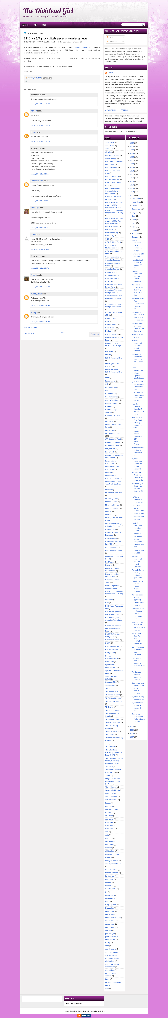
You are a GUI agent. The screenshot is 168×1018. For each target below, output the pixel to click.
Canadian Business (112, 260)
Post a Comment (30, 327)
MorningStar (110, 515)
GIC (106, 384)
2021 (132, 160)
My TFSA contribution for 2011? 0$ (137, 499)
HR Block (108, 407)
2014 (132, 185)
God (107, 390)
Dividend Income (111, 334)
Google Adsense (111, 397)
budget (108, 803)
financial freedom (111, 873)
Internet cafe (110, 430)
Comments (112, 42)
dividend (108, 848)
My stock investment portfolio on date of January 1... (137, 464)
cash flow (108, 813)
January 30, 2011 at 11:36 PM (40, 322)
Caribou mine (110, 272)
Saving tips (109, 662)
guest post (109, 879)
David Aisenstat (111, 325)
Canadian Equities (112, 269)
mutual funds (110, 927)
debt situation (110, 841)
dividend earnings (112, 854)
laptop (107, 902)
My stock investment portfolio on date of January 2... (137, 276)
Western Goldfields (112, 790)
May (133, 223)
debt (107, 835)
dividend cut (109, 851)
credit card (109, 822)
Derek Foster (110, 328)
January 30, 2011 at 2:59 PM (40, 268)
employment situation (113, 864)
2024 (132, 150)
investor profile (110, 889)
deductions (109, 845)
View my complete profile (116, 110)
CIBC (107, 239)
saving (107, 943)
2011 (132, 195)
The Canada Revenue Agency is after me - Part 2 (138, 663)
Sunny (33, 132)
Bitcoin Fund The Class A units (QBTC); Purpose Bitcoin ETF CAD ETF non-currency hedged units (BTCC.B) (114, 208)
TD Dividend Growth (113, 698)
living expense (110, 905)
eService (108, 857)
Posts (110, 37)
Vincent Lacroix (111, 787)
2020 (132, 164)
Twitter (107, 775)
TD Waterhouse (111, 731)
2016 (132, 178)
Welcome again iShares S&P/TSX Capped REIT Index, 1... (138, 600)
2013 (132, 188)
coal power (109, 819)
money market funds (113, 918)
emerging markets (112, 861)
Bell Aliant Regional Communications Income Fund (112, 191)
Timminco (109, 766)
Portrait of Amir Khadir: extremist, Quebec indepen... (137, 586)
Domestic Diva (37, 181)
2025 (132, 146)
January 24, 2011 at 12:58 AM (40, 141)
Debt (35, 25)
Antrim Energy (110, 158)
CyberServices (110, 318)
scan (107, 946)
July (133, 216)
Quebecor (109, 600)
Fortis (107, 378)
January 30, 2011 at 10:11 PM (40, 287)
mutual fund (109, 924)
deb (106, 832)
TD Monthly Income (112, 719)
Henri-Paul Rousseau (113, 415)
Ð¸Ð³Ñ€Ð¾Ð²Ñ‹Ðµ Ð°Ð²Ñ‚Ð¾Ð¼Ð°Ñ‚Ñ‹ (47, 1)
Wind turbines (110, 793)
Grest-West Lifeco (112, 403)
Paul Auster (109, 562)
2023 (132, 153)
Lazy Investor (110, 449)
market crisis (110, 911)
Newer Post (29, 334)
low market (109, 908)
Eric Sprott (109, 351)
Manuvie (108, 472)
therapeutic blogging (113, 982)
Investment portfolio (112, 433)
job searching (110, 898)
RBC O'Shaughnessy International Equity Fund (113, 628)
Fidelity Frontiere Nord (113, 358)
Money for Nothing (112, 505)
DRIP (107, 321)
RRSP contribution (112, 646)
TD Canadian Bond (112, 695)
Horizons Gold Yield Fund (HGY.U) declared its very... (137, 423)
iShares (108, 882)
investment (109, 886)
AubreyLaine (36, 294)
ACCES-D (109, 149)
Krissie (34, 275)
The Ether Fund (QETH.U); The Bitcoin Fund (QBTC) (113, 752)
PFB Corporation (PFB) (114, 550)
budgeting (109, 806)
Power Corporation (112, 586)
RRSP (107, 643)
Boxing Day (109, 236)
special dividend (111, 955)
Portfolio (25, 25)
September (136, 209)
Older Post (95, 334)
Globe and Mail (111, 387)
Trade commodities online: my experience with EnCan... (138, 373)
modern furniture (80, 47)
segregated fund (111, 952)
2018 (132, 171)
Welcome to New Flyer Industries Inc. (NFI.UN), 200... (138, 303)
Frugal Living (110, 381)
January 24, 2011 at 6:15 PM (40, 228)
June (134, 219)
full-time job (109, 876)
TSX (107, 743)
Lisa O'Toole (110, 452)
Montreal (108, 511)
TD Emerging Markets (113, 701)
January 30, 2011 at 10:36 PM (40, 305)
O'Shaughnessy (111, 547)
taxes (107, 979)
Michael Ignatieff (111, 499)
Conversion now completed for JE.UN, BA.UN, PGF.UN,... (138, 688)
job (106, 892)
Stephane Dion (111, 682)
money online (110, 921)
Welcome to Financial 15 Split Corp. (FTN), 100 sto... (137, 290)
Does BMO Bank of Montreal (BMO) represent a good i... (138, 614)
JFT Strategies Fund (113, 439)
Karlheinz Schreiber (112, 442)
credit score (109, 829)
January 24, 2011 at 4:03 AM (40, 174)
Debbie (34, 234)
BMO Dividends (111, 167)
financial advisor (111, 870)
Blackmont (109, 229)
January (135, 237)
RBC (107, 603)
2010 (132, 726)
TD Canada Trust (111, 692)
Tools (43, 25)
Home (62, 333)
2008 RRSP (109, 146)
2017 (132, 174)
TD (106, 688)
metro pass (109, 914)
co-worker (109, 816)
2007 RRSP (109, 142)
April (133, 227)
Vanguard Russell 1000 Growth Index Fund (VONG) (114, 781)
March (134, 230)
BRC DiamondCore (112, 179)
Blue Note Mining (111, 233)
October (135, 206)
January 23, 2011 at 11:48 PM (40, 104)
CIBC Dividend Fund (113, 242)
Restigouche (110, 653)
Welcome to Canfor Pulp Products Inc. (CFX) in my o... (138, 359)
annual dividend (111, 797)
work (107, 989)
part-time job (110, 934)
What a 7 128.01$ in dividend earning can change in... (137, 245)
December (136, 199)
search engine (110, 949)
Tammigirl (35, 208)
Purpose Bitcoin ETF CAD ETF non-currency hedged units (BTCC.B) (114, 591)
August (134, 213)
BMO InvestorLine (112, 176)
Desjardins (109, 331)
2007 (132, 737)
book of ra (101, 1011)
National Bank (110, 529)
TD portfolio (109, 735)
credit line (109, 825)
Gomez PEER (110, 394)
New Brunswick (111, 538)
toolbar (108, 985)
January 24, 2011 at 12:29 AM (40, 125)
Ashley (34, 111)
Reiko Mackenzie (111, 649)
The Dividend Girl (48, 10)
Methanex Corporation (113, 493)
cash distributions (111, 809)
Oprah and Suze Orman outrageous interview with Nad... (138, 542)
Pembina (108, 565)
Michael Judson (111, 502)
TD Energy (109, 707)
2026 (132, 143)
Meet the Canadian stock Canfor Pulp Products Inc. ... (138, 409)
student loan (110, 970)
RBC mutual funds (112, 640)
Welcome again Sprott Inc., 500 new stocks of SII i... (137, 489)
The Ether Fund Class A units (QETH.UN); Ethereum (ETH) (114, 760)
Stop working (110, 685)
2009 (132, 730)
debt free (108, 838)
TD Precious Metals (112, 722)
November (136, 202)
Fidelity (108, 355)
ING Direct (109, 421)
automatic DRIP (111, 800)
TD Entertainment (112, 710)
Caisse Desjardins (112, 257)
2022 (132, 157)
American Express (112, 155)
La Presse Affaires (112, 445)
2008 (132, 733)
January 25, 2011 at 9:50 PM (40, 249)
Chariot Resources (112, 275)
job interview (110, 895)
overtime (108, 930)
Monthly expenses (112, 508)
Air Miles (108, 152)
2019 (132, 167)
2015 (132, 181)
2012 (132, 192)
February (135, 233)
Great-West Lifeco (112, 400)
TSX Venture (110, 747)
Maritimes (109, 490)
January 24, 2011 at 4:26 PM (40, 201)
